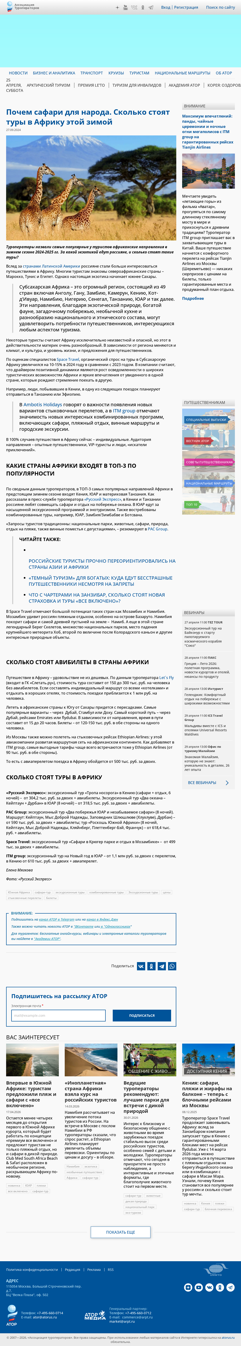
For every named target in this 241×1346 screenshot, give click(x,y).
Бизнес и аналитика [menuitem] (54, 73)
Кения (205, 1203)
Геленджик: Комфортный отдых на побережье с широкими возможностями (207, 698)
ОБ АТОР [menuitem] (224, 73)
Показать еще (120, 1232)
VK (134, 7)
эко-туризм (133, 1213)
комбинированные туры (106, 892)
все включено (18, 1191)
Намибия (73, 1166)
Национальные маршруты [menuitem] (182, 73)
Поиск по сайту (220, 7)
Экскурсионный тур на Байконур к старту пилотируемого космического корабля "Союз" (203, 637)
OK (143, 7)
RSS (111, 1269)
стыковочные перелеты (24, 898)
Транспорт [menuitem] (91, 73)
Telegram (151, 7)
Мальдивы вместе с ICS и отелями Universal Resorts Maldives (206, 730)
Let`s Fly (166, 677)
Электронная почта (26, 1006)
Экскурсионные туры (143, 892)
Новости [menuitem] (18, 73)
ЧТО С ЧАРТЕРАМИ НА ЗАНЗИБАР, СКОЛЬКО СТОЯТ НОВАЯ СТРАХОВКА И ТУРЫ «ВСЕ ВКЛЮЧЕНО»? (97, 598)
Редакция (72, 1269)
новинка (14, 1185)
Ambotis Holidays (43, 404)
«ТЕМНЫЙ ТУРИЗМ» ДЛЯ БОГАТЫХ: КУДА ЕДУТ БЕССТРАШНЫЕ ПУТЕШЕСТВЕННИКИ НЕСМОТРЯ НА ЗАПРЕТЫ (101, 581)
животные (153, 1196)
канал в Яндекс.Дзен (102, 919)
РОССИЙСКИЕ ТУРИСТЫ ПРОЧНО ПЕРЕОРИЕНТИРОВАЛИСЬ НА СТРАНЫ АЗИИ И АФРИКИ (102, 564)
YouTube (125, 7)
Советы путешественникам (209, 462)
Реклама (94, 1269)
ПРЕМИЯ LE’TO (91, 85)
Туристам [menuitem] (139, 73)
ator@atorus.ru (45, 1317)
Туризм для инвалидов (136, 85)
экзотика (90, 1166)
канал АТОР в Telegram (56, 919)
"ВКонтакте (83, 926)
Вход (165, 7)
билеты (51, 898)
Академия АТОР (184, 85)
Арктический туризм (48, 85)
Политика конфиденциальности (32, 1269)
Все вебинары (202, 782)
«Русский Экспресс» (102, 499)
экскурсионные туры (70, 892)
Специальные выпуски (206, 420)
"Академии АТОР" (47, 938)
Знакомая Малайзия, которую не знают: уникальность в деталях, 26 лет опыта (207, 763)
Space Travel (68, 359)
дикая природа (136, 1201)
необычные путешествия (84, 1172)
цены (166, 892)
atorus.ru (228, 1337)
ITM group (124, 410)
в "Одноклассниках (115, 926)
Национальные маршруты (209, 483)
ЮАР (28, 1185)
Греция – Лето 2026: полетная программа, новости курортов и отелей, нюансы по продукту (207, 670)
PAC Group (157, 529)
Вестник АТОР (197, 441)
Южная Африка (19, 892)
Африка (72, 1178)
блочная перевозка (218, 1209)
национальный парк (140, 1207)
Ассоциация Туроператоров (27, 6)
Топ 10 (191, 504)
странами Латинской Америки (51, 266)
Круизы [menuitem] (116, 73)
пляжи (41, 1185)
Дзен (117, 7)
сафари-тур (43, 892)
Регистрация (186, 7)
